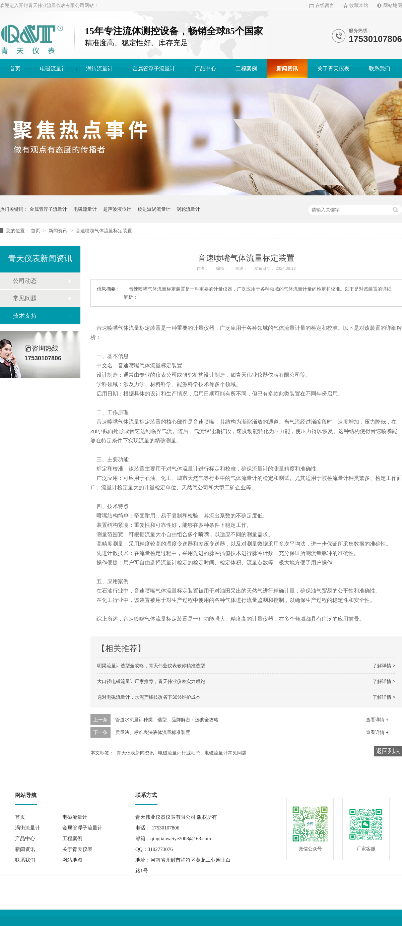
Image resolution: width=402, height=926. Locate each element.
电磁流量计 (53, 68)
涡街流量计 (99, 68)
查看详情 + (377, 719)
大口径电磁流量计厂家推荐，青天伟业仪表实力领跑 (151, 681)
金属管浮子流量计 (153, 68)
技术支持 (25, 315)
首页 (15, 68)
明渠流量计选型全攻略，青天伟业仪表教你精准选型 (151, 665)
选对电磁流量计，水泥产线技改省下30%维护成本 (148, 697)
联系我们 (379, 68)
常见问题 (25, 298)
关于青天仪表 (333, 68)
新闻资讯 (287, 68)
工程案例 (246, 68)
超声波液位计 (117, 209)
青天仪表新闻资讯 (135, 752)
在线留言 (324, 5)
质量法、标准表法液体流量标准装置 (152, 732)
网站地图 (392, 5)
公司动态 (25, 280)
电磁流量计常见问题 (225, 752)
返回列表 (388, 751)
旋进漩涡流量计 (154, 209)
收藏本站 (358, 5)
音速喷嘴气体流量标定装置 (104, 230)
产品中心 (205, 68)
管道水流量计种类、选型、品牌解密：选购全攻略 (166, 719)
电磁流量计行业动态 (179, 752)
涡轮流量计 (188, 209)
